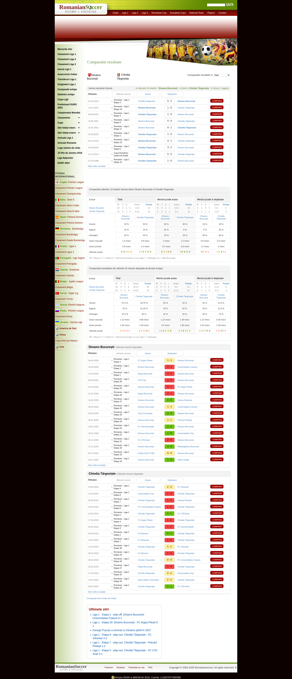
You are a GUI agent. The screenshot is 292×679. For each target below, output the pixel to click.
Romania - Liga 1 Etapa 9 (121, 121)
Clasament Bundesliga (66, 234)
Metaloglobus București (188, 446)
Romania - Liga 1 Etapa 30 (121, 380)
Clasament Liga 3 (67, 64)
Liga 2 (135, 13)
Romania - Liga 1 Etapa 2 (121, 134)
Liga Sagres (79, 258)
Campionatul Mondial (69, 112)
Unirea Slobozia (185, 400)
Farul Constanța (145, 413)
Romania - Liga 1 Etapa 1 (121, 373)
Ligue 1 (72, 246)
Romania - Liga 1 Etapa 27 (121, 400)
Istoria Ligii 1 (64, 69)
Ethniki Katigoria (76, 304)
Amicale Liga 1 (65, 138)
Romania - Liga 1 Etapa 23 (121, 426)
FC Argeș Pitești (145, 360)
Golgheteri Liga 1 (67, 84)
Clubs (115, 13)
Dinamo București (186, 114)
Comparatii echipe (67, 89)
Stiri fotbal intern (66, 127)
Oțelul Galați (183, 460)
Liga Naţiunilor (65, 158)
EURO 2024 (64, 163)
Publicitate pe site (136, 667)
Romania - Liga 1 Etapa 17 (121, 127)
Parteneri (109, 667)
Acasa (148, 94)
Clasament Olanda (64, 275)
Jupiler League (76, 281)
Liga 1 (125, 13)
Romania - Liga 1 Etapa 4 (121, 114)
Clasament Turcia (64, 299)
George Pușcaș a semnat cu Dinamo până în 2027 (122, 630)
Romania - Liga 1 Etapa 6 (121, 147)
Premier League (76, 182)
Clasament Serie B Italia (67, 211)
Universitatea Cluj (186, 433)
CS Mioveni (143, 533)
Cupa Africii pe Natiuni (66, 340)
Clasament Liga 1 (67, 54)
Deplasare (172, 94)
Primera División (75, 217)
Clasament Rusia (63, 316)
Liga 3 (145, 13)
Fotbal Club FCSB (146, 453)
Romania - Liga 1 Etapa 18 (121, 459)
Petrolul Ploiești (185, 420)
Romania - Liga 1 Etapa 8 (121, 493)
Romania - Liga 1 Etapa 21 (121, 440)
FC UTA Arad (144, 440)
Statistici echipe (66, 94)
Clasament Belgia (64, 287)
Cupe (60, 122)
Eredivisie (74, 269)
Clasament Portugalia (66, 263)
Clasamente (64, 117)
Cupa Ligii (63, 99)
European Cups (178, 13)
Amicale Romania (67, 143)
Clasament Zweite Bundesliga (70, 240)
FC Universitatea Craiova (149, 507)
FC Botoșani (143, 540)
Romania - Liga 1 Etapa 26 (121, 406)
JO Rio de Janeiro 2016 (70, 153)
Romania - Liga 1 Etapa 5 (121, 513)
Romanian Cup (159, 13)
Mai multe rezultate (97, 166)
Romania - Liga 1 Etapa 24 (121, 420)
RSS (150, 667)
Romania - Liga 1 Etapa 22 (121, 160)
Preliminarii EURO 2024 (67, 106)
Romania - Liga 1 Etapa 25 (121, 413)
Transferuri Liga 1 (67, 79)
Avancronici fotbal (67, 74)
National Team (196, 13)
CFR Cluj (142, 380)
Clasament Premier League (68, 188)
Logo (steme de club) (69, 148)
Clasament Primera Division (69, 222)
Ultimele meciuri (123, 94)
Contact (222, 13)
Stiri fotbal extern (67, 133)
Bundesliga (77, 228)
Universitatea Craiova (187, 367)
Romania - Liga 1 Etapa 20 (121, 446)
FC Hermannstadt (146, 426)
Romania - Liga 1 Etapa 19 (121, 107)
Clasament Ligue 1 (64, 252)
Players (211, 13)
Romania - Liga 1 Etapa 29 (121, 386)
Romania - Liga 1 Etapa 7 (121, 500)
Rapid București (145, 374)
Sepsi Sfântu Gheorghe (148, 580)
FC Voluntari (183, 487)
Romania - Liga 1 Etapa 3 (121, 101)
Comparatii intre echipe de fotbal (101, 598)
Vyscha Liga (75, 322)
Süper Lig (73, 293)
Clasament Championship (68, 193)
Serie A (70, 199)
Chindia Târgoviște (146, 101)
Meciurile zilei (65, 49)
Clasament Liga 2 (67, 59)
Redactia (121, 667)
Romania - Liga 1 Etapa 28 (121, 393)
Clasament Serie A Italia (67, 205)
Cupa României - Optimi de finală (121, 154)
